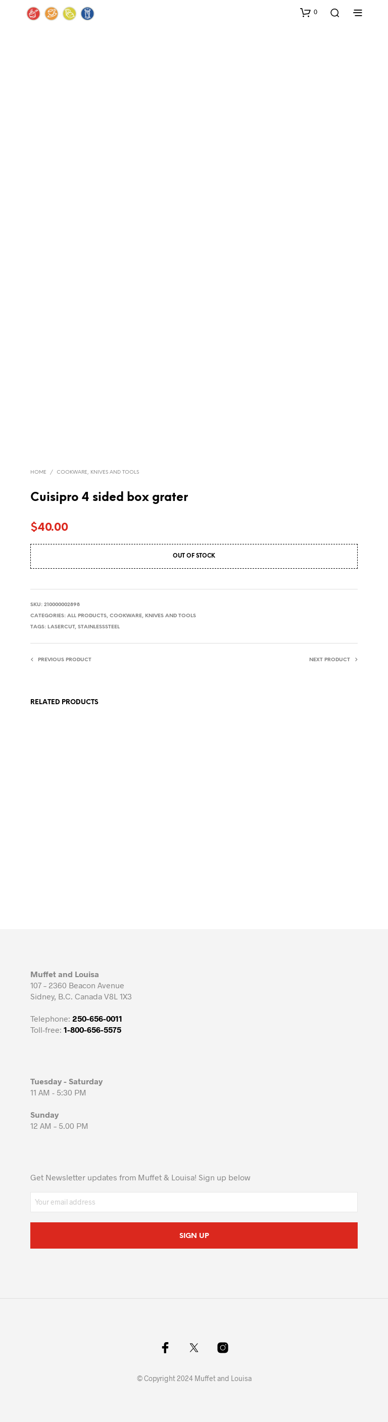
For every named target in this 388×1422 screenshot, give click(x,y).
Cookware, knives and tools (98, 472)
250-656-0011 (97, 1018)
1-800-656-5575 (92, 1029)
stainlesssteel (99, 627)
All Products (87, 616)
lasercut (61, 627)
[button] (308, 12)
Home (38, 472)
